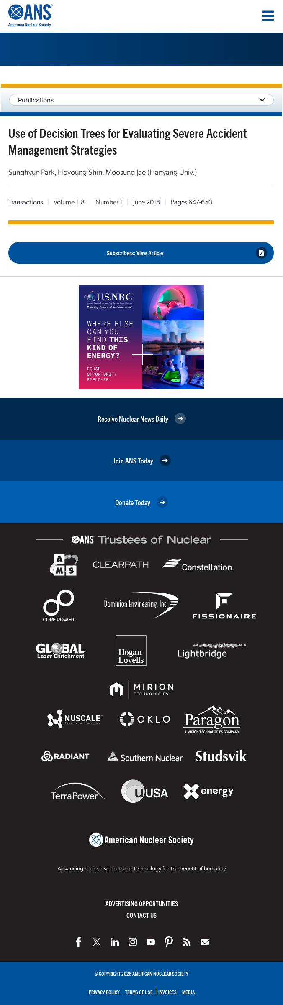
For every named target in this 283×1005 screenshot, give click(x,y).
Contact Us (141, 915)
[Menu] (268, 16)
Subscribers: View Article (187, 252)
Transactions (25, 201)
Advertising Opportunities (141, 903)
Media (188, 992)
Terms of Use (139, 992)
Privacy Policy (104, 992)
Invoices (167, 992)
